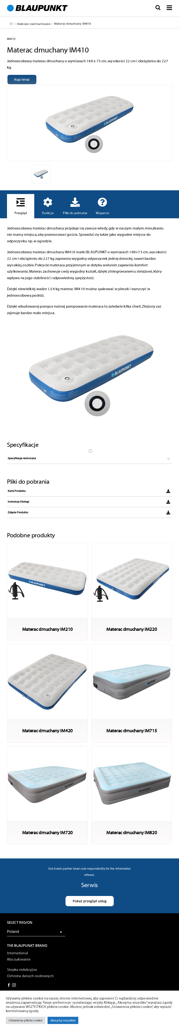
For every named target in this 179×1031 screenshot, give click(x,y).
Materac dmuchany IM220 (131, 629)
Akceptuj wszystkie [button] (63, 1020)
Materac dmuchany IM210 (47, 629)
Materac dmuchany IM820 (131, 832)
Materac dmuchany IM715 (131, 730)
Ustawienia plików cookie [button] (25, 1020)
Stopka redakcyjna (22, 970)
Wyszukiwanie (19, 959)
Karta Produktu (16, 491)
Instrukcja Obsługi (18, 501)
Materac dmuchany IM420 (47, 730)
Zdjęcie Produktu (18, 512)
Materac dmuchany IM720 (47, 832)
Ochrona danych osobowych (30, 976)
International (17, 953)
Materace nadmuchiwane (34, 23)
